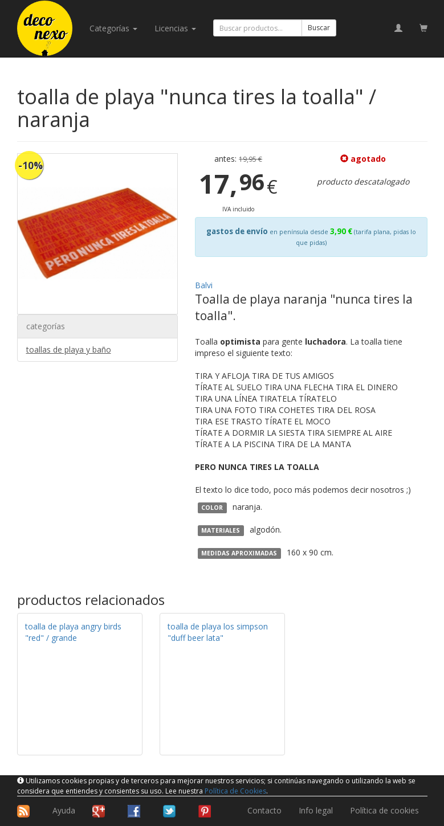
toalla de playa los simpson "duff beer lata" (218, 632)
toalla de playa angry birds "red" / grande (73, 632)
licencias (175, 28)
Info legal (316, 810)
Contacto (264, 810)
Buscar (319, 27)
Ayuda (63, 810)
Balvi (204, 285)
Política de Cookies (235, 791)
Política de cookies (384, 810)
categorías (113, 28)
